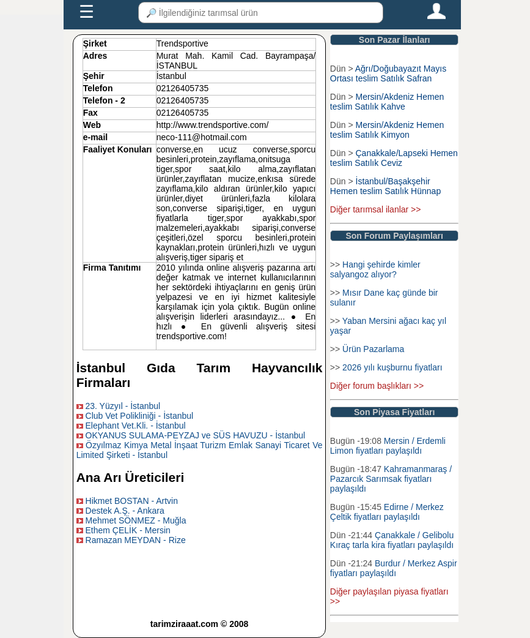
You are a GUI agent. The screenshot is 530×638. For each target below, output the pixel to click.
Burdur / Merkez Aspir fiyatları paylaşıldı (393, 568)
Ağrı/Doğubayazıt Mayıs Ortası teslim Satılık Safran (388, 73)
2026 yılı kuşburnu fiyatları (392, 367)
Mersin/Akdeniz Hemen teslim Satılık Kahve (387, 101)
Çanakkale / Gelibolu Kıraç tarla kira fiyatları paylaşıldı (392, 540)
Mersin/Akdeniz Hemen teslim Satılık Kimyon (387, 130)
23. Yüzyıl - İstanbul (123, 406)
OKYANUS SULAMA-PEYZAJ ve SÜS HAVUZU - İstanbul (196, 435)
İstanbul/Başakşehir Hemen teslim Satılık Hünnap (385, 186)
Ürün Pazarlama (373, 349)
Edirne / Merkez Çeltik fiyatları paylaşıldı (387, 512)
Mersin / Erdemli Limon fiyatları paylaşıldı (388, 446)
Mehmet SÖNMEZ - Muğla (136, 520)
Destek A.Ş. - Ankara (125, 511)
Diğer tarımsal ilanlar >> (375, 209)
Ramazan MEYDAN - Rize (136, 540)
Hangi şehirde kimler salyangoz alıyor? (375, 269)
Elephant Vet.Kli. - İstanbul (136, 425)
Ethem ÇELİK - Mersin (128, 530)
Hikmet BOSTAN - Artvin (132, 501)
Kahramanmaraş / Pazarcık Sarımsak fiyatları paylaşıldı (391, 479)
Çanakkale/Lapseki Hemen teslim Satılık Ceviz (394, 158)
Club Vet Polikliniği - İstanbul (140, 416)
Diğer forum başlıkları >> (377, 386)
